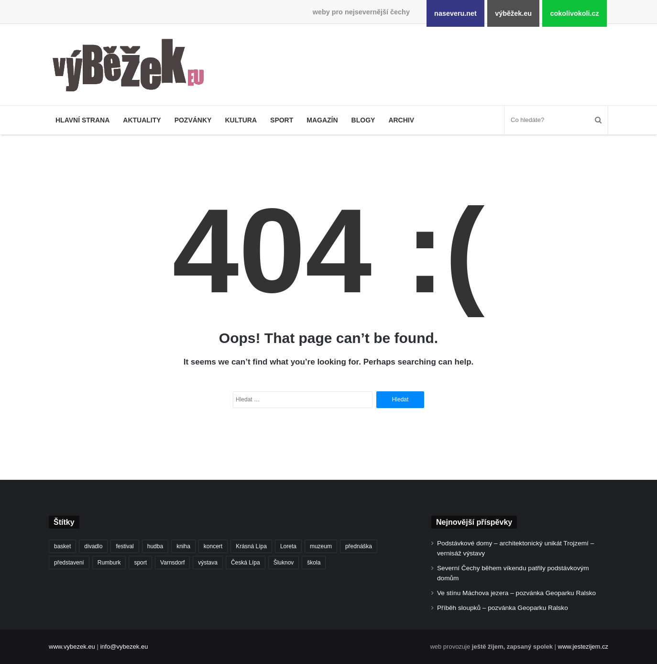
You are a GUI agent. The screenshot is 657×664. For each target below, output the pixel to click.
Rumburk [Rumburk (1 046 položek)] (109, 562)
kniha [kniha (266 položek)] (183, 546)
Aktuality (142, 120)
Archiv (401, 120)
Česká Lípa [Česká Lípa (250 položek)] (245, 562)
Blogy (363, 120)
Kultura (241, 120)
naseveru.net (455, 13)
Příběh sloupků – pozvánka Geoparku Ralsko (502, 607)
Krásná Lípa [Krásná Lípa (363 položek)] (251, 546)
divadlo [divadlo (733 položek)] (93, 546)
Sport (281, 120)
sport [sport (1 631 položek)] (140, 562)
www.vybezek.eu (72, 646)
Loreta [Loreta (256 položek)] (288, 546)
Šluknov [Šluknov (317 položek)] (284, 562)
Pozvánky (193, 120)
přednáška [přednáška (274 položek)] (358, 546)
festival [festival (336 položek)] (124, 546)
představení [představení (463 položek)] (69, 562)
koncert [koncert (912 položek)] (213, 546)
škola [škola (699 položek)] (313, 562)
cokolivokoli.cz (574, 13)
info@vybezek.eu (124, 646)
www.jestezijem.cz (583, 646)
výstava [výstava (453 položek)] (208, 562)
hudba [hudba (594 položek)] (155, 546)
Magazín (322, 120)
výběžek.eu (513, 13)
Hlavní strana (82, 120)
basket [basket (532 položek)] (62, 546)
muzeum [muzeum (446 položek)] (321, 546)
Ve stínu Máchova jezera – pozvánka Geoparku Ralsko (516, 593)
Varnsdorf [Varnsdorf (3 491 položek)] (172, 562)
